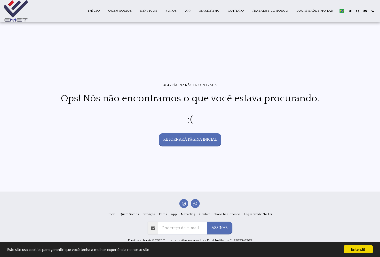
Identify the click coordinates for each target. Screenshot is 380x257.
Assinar (220, 227)
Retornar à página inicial (190, 139)
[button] (350, 11)
